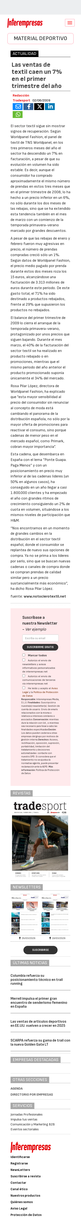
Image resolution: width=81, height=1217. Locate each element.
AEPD (44, 766)
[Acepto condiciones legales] (23, 687)
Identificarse (20, 1157)
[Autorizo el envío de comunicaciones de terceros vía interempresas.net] (23, 675)
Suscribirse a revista (26, 1176)
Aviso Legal (19, 1208)
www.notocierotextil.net (45, 596)
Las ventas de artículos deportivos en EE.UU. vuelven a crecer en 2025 (38, 1023)
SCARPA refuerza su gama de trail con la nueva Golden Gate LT (40, 1042)
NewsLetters (20, 1170)
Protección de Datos (26, 1215)
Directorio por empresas (32, 1095)
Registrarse (19, 1163)
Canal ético (19, 1189)
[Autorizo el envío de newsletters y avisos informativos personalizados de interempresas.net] (23, 659)
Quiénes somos (22, 1202)
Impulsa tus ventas (24, 1119)
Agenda (17, 1089)
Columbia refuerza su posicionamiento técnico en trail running (37, 980)
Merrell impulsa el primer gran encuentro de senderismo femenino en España (39, 1003)
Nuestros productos (25, 1196)
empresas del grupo (31, 736)
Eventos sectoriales (25, 1129)
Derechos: (43, 739)
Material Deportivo (40, 38)
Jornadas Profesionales (27, 1115)
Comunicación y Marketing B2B (33, 1124)
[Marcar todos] (23, 655)
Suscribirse (40, 950)
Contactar (18, 1183)
